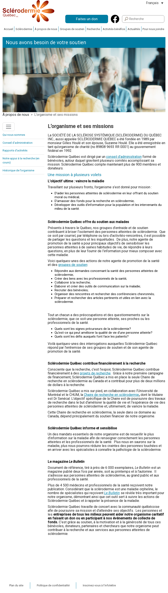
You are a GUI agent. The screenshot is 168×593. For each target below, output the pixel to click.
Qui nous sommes (14, 134)
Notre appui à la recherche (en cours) (21, 160)
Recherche (93, 29)
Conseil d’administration (18, 142)
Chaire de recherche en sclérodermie (111, 395)
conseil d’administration (124, 157)
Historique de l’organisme (18, 170)
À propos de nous (46, 29)
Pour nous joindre (153, 29)
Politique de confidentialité (53, 585)
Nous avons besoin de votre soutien (46, 42)
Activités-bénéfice (114, 29)
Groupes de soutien (72, 29)
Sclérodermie (24, 29)
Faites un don (87, 19)
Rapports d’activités (15, 150)
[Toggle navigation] (9, 126)
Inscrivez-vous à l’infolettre (99, 585)
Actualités (134, 29)
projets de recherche (95, 373)
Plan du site (16, 585)
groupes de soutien (72, 265)
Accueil (8, 29)
